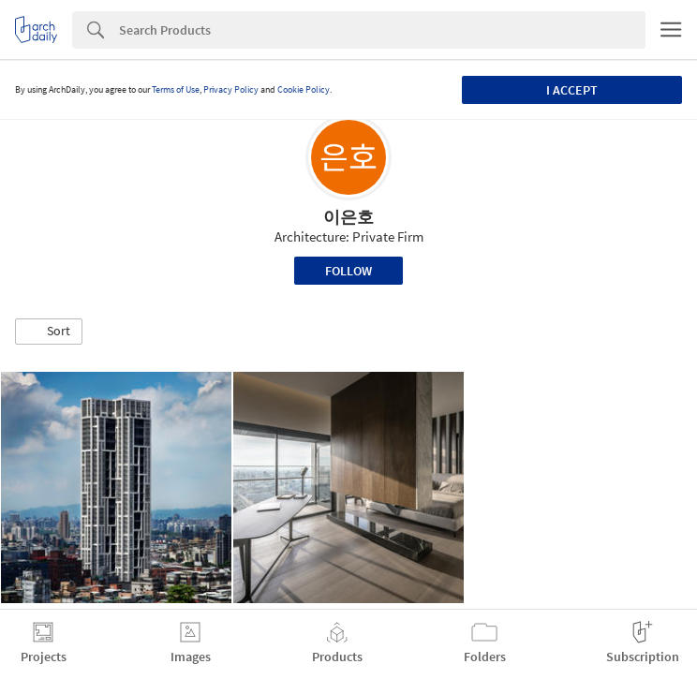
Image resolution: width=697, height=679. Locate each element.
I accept (572, 89)
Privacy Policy (231, 89)
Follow (348, 270)
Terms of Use (176, 89)
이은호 (348, 217)
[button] (48, 331)
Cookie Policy (303, 89)
